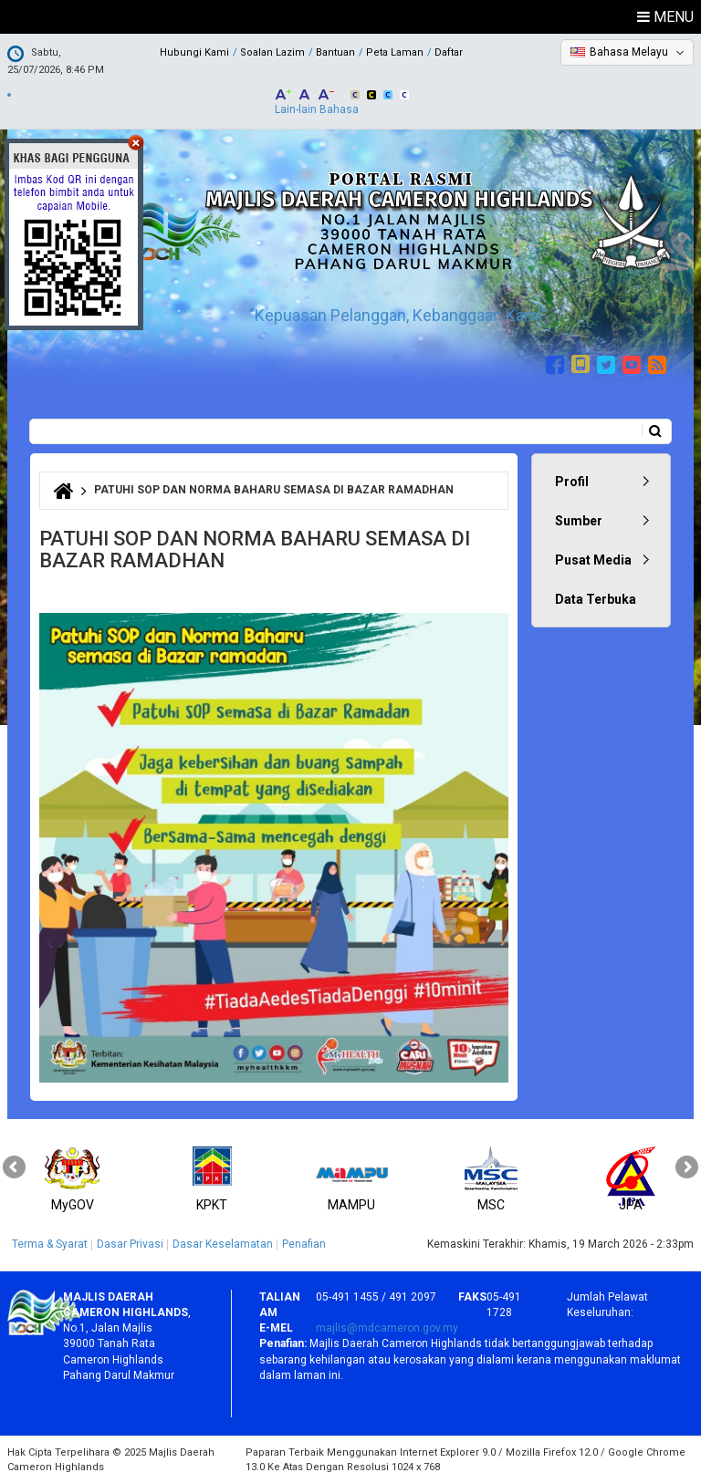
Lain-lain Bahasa (317, 109)
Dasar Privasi (130, 1244)
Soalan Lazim (272, 52)
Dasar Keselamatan (223, 1244)
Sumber (578, 520)
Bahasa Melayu (629, 52)
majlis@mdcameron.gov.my (387, 1328)
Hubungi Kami (194, 52)
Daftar (448, 52)
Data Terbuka (595, 599)
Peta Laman (395, 52)
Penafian (304, 1244)
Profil (572, 481)
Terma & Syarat (50, 1244)
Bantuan (335, 52)
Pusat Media (593, 560)
